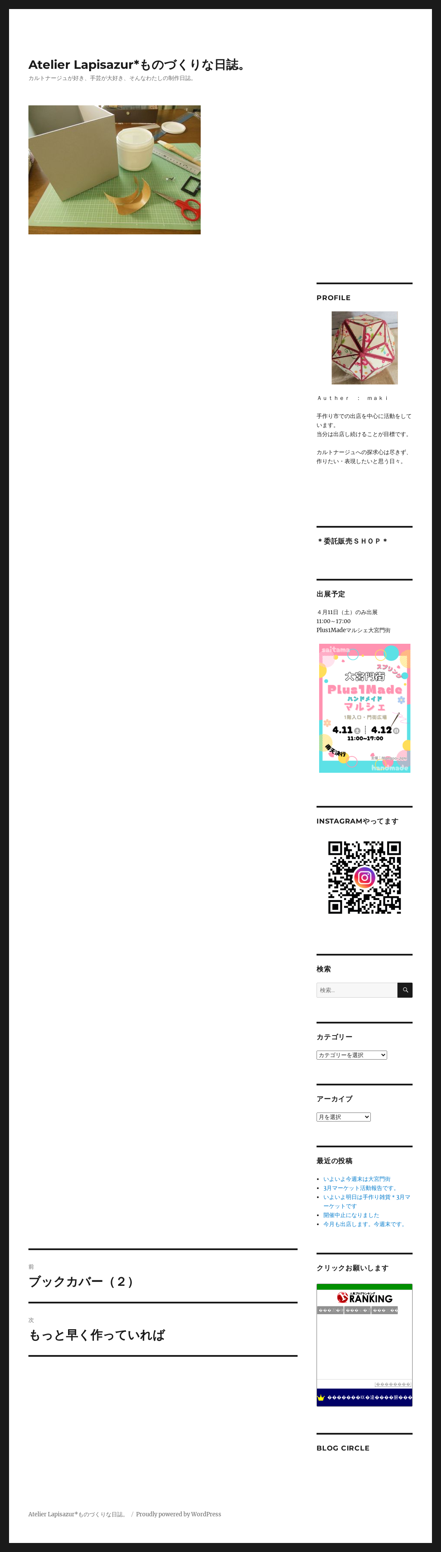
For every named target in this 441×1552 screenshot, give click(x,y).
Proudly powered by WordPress (178, 1514)
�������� (393, 1384)
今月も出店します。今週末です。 (365, 1224)
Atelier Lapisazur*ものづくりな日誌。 (139, 64)
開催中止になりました (351, 1215)
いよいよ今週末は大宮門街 (357, 1179)
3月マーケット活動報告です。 (361, 1188)
